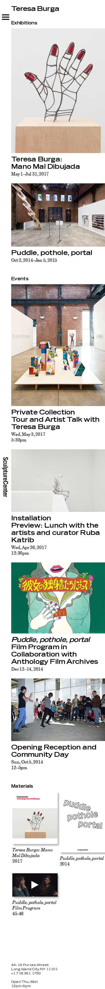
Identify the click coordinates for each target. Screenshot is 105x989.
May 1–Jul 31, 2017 (30, 174)
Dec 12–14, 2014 (27, 669)
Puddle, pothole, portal (51, 253)
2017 (32, 855)
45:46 (34, 908)
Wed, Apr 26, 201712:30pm (28, 550)
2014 (82, 861)
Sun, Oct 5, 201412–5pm (27, 765)
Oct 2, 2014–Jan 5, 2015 (34, 260)
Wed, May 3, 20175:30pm (28, 437)
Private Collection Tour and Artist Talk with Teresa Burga (55, 419)
